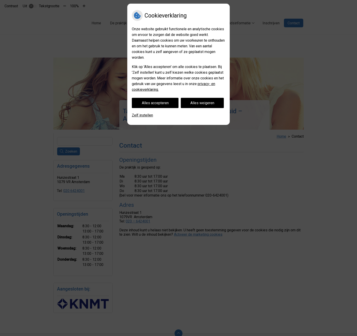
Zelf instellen (142, 115)
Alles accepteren (155, 103)
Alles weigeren (202, 103)
